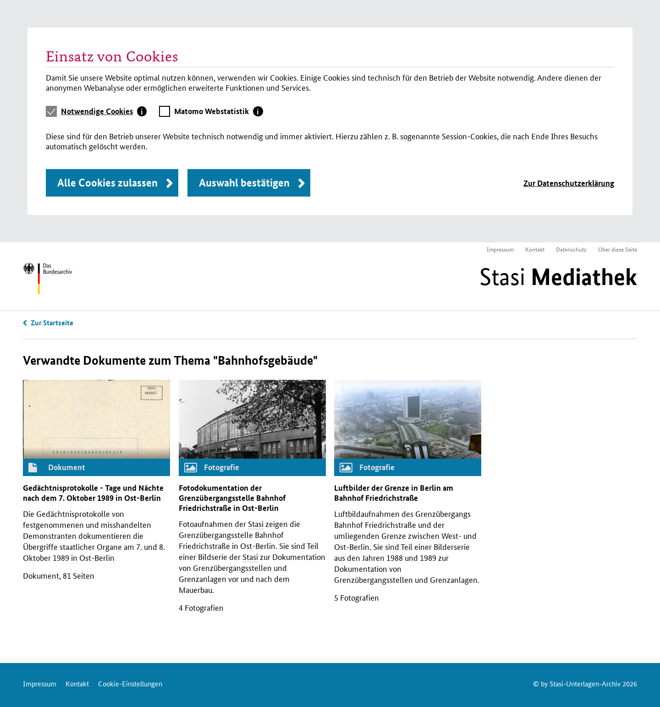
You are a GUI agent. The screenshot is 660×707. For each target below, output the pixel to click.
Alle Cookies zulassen (107, 182)
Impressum (500, 249)
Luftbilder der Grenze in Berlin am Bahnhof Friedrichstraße (393, 492)
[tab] (104, 111)
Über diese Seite (617, 249)
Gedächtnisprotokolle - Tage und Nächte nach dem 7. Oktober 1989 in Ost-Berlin (93, 492)
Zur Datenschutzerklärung (568, 183)
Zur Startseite (52, 323)
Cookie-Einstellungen (130, 683)
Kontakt (534, 249)
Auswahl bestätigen (244, 182)
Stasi (558, 276)
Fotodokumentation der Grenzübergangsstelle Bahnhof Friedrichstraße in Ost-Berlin (232, 497)
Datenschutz (571, 249)
